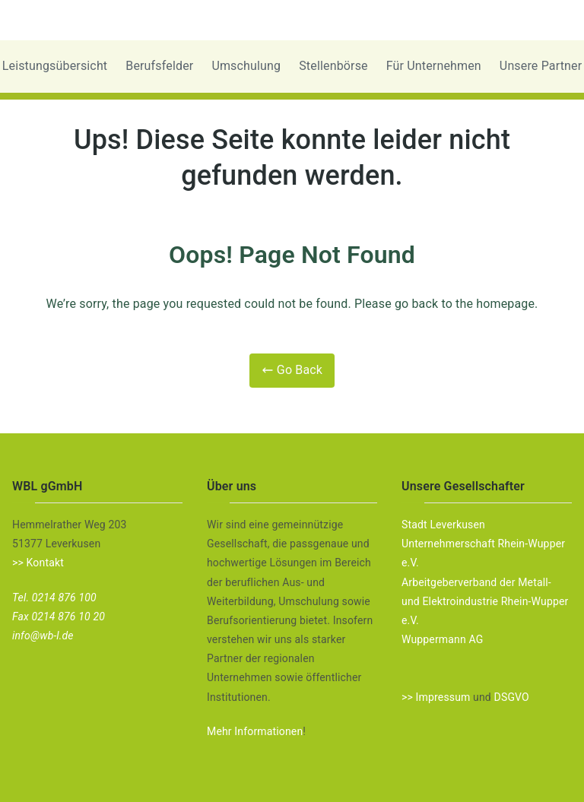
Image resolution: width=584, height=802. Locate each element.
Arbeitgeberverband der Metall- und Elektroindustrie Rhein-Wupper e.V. (485, 601)
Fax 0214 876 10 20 (58, 616)
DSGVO (511, 697)
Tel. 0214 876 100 (54, 597)
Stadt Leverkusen (443, 524)
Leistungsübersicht (55, 66)
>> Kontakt (38, 562)
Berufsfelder (159, 66)
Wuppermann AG (442, 639)
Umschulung (246, 66)
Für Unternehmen (433, 66)
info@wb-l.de (43, 635)
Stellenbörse (333, 66)
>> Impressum (436, 697)
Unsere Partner (541, 66)
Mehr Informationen (255, 731)
